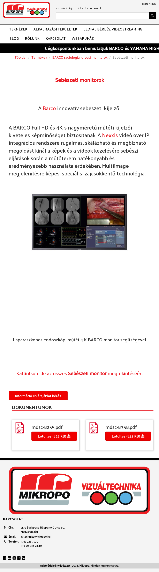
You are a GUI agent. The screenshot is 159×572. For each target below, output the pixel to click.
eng (153, 4)
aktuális (60, 8)
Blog (14, 38)
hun (145, 4)
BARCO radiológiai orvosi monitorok (79, 57)
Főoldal (20, 57)
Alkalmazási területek (55, 29)
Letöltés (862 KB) (54, 436)
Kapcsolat (56, 38)
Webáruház (83, 38)
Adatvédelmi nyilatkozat (55, 565)
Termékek (18, 29)
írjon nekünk (94, 8)
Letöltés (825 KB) (128, 436)
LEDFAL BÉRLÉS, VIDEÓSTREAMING (112, 29)
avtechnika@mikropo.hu (36, 536)
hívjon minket (76, 8)
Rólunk (32, 38)
